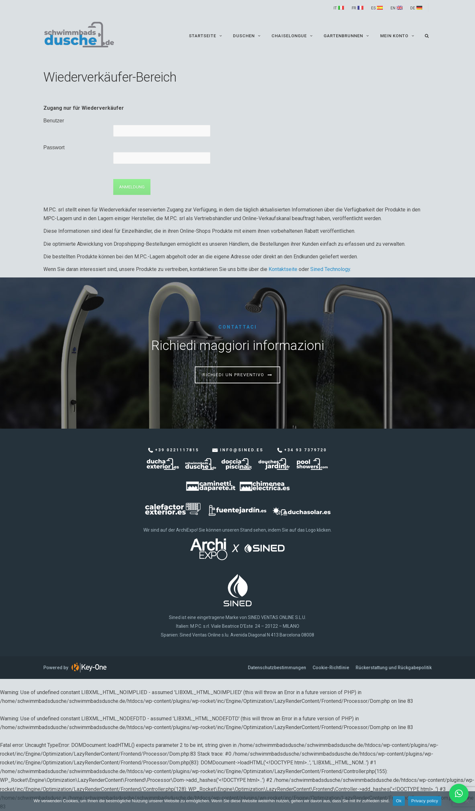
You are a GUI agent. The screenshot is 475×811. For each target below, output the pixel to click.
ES (373, 8)
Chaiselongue (292, 35)
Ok (399, 800)
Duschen (247, 35)
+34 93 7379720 (305, 450)
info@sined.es (241, 450)
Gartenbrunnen (347, 35)
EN (393, 8)
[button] (459, 793)
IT (335, 8)
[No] (467, 801)
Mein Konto (397, 35)
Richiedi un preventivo (233, 374)
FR (354, 8)
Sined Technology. (330, 269)
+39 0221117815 (177, 450)
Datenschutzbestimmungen (277, 667)
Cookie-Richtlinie (331, 667)
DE (412, 8)
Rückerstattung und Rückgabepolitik (394, 667)
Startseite (206, 35)
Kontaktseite (283, 269)
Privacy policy (424, 800)
